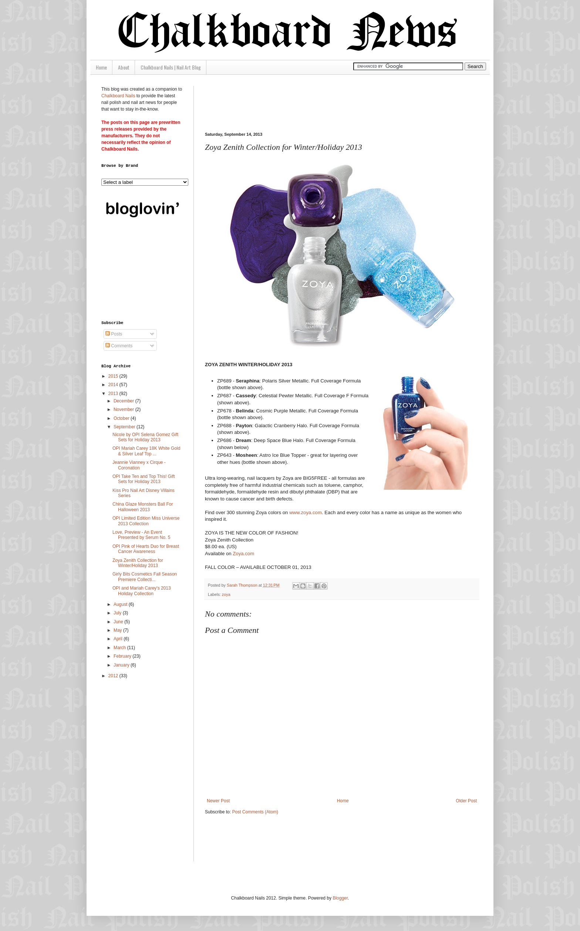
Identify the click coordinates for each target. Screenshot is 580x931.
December (124, 401)
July (118, 612)
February (123, 656)
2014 (113, 384)
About (123, 67)
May (118, 630)
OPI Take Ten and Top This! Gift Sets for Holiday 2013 (143, 479)
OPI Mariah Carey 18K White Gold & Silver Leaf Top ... (146, 451)
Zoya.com (243, 553)
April (119, 638)
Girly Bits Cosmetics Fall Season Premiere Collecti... (144, 576)
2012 (113, 675)
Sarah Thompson (243, 585)
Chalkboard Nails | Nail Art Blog (171, 67)
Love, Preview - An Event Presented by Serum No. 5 (141, 535)
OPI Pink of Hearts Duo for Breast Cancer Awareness (145, 549)
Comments (118, 345)
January (122, 665)
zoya (226, 594)
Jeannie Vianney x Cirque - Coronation (139, 465)
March (120, 647)
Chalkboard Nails (118, 95)
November (124, 409)
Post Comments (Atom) (255, 811)
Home (101, 67)
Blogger (340, 898)
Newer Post (218, 800)
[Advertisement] (339, 102)
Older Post (466, 800)
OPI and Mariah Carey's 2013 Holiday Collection (141, 591)
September (125, 426)
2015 (113, 376)
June (119, 621)
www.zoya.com (305, 512)
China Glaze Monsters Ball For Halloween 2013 (142, 507)
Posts (113, 334)
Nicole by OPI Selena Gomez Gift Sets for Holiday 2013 (145, 437)
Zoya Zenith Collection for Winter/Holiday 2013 (137, 563)
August (121, 604)
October (122, 418)
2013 (113, 393)
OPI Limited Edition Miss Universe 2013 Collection (145, 521)
